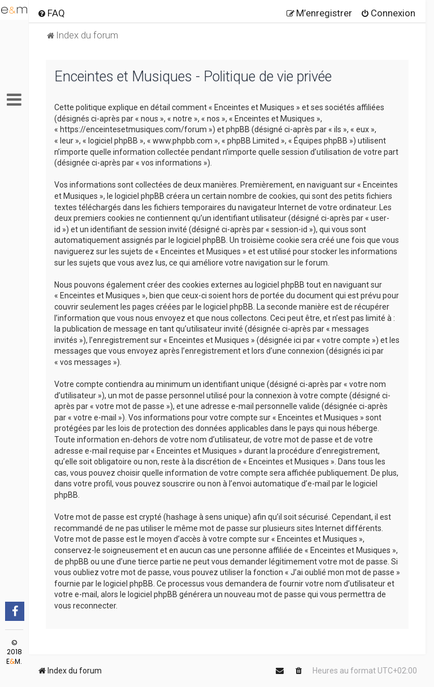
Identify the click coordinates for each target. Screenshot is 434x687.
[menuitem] (51, 13)
